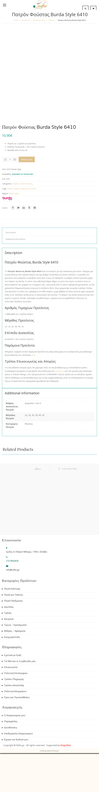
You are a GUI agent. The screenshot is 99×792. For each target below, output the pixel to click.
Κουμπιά (8, 660)
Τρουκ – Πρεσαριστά (15, 666)
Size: (4, 220)
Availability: (6, 216)
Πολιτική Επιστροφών (15, 715)
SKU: (4, 211)
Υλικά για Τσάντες (13, 636)
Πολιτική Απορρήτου (15, 733)
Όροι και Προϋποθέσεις (17, 739)
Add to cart (27, 201)
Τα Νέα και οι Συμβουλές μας (20, 703)
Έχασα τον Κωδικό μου (16, 781)
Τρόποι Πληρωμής (14, 721)
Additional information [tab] (15, 280)
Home (16, 20)
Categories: (7, 225)
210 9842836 (12, 602)
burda (9, 230)
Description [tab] (10, 274)
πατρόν (16, 230)
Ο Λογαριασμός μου (14, 757)
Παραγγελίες (11, 763)
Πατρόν (51, 20)
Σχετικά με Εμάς (12, 697)
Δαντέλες (9, 648)
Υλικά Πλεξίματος (13, 642)
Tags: (4, 230)
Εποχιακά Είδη (12, 678)
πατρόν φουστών (28, 230)
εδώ (33, 397)
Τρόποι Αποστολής (14, 727)
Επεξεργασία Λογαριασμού (18, 775)
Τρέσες (8, 654)
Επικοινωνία (10, 709)
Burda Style (14, 235)
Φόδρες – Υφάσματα (14, 672)
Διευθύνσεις (10, 769)
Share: (5, 250)
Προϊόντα (25, 20)
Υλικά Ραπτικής (39, 20)
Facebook (59, 413)
